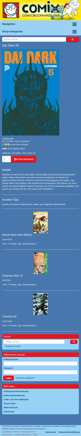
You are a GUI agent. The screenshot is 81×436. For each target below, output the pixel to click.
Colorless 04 (9, 316)
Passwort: (8, 368)
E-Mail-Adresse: (11, 359)
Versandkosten (24, 141)
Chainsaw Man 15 (12, 275)
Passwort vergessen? (25, 378)
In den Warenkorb (24, 159)
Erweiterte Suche (13, 346)
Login (8, 378)
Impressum (50, 432)
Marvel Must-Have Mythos (17, 234)
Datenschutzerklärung (69, 432)
